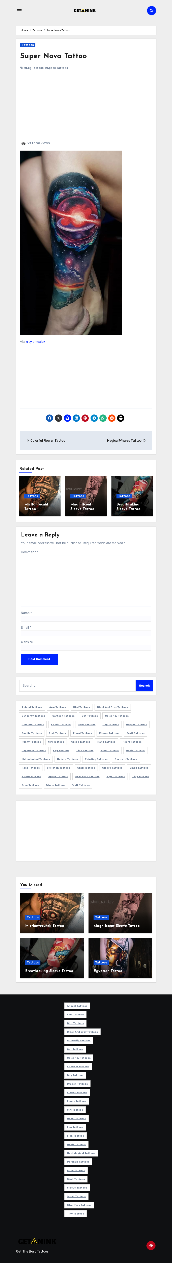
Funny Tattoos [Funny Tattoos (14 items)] (31, 741)
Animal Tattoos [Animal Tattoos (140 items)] (32, 706)
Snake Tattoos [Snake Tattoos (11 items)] (31, 775)
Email (26, 627)
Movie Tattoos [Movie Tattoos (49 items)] (135, 749)
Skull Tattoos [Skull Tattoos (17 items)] (86, 767)
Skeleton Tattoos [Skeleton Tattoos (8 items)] (58, 767)
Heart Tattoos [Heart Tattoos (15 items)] (132, 741)
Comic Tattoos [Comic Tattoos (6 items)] (61, 723)
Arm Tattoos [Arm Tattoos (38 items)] (57, 706)
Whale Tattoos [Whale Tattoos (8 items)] (55, 784)
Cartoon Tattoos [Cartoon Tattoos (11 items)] (63, 715)
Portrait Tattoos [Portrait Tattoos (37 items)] (126, 758)
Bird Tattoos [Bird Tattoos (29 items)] (81, 706)
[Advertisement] (87, 109)
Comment (29, 551)
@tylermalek (35, 342)
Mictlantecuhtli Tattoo (44, 925)
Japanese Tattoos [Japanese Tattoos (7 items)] (34, 749)
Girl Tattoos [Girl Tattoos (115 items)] (56, 741)
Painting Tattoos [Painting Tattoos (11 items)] (96, 758)
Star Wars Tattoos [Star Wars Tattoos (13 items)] (87, 775)
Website (27, 641)
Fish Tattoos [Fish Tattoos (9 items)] (57, 732)
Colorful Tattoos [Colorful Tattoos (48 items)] (33, 723)
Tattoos (28, 45)
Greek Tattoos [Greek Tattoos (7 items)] (80, 741)
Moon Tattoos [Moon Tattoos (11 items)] (110, 749)
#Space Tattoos (56, 68)
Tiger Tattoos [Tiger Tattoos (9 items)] (116, 775)
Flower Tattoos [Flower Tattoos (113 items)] (109, 732)
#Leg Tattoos (34, 68)
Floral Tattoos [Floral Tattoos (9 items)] (82, 732)
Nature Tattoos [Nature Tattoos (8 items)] (67, 758)
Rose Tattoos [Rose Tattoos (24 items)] (31, 767)
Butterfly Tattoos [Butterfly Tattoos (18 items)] (33, 715)
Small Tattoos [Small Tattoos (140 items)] (139, 767)
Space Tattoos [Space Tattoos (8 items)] (58, 775)
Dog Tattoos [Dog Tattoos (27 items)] (111, 723)
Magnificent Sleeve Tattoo (117, 925)
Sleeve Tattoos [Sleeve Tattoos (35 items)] (112, 767)
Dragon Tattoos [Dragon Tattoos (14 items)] (136, 723)
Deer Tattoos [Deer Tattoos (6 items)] (87, 723)
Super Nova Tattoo (54, 56)
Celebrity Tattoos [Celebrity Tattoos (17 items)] (117, 715)
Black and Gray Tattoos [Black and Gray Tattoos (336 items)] (112, 706)
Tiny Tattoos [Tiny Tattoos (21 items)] (140, 775)
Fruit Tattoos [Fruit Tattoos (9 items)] (136, 732)
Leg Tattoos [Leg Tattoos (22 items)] (61, 749)
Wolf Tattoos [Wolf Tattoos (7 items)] (81, 784)
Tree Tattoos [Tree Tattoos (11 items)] (30, 784)
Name (26, 612)
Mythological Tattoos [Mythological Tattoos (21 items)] (36, 758)
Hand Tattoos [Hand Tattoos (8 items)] (106, 741)
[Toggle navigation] (19, 10)
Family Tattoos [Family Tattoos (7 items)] (32, 732)
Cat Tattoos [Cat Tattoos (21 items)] (90, 715)
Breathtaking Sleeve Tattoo (49, 970)
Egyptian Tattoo (108, 970)
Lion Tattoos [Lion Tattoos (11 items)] (85, 749)
